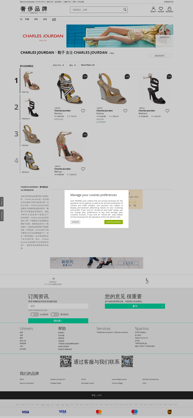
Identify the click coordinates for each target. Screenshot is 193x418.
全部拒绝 (75, 222)
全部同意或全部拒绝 (113, 222)
